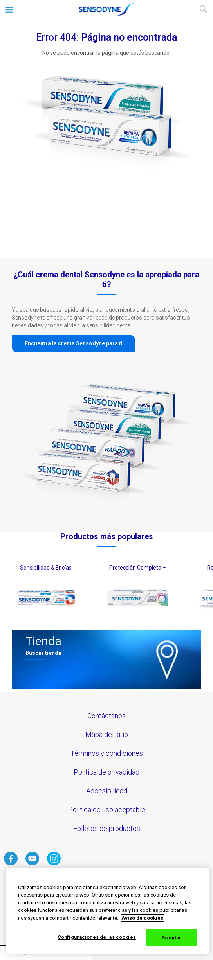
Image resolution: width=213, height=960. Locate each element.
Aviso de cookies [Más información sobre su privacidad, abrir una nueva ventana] (142, 918)
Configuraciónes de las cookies (97, 937)
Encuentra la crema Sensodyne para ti (74, 343)
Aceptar (171, 937)
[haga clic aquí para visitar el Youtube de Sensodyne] (32, 863)
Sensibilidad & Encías (46, 567)
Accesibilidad (106, 791)
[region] (107, 911)
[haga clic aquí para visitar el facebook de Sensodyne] (11, 863)
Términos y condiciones (106, 753)
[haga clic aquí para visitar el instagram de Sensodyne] (54, 863)
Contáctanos (106, 716)
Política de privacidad (106, 772)
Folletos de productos (106, 828)
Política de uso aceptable (106, 809)
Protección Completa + (137, 567)
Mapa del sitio (106, 734)
